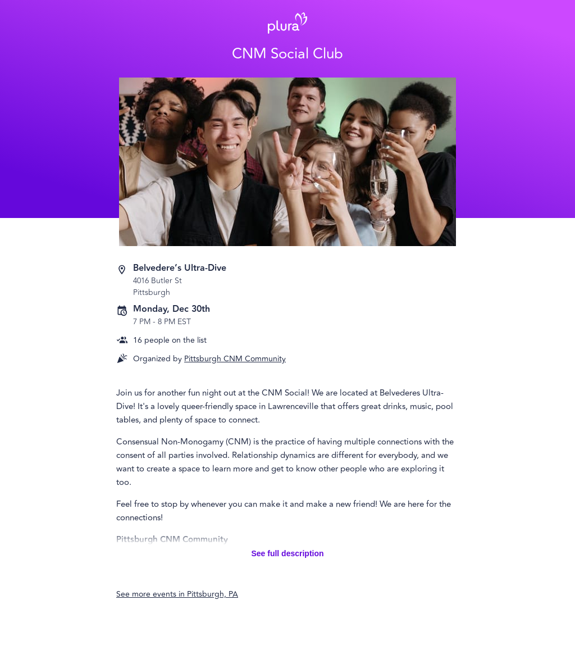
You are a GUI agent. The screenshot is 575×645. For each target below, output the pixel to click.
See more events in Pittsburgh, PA (177, 594)
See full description (287, 553)
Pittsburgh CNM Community (235, 359)
